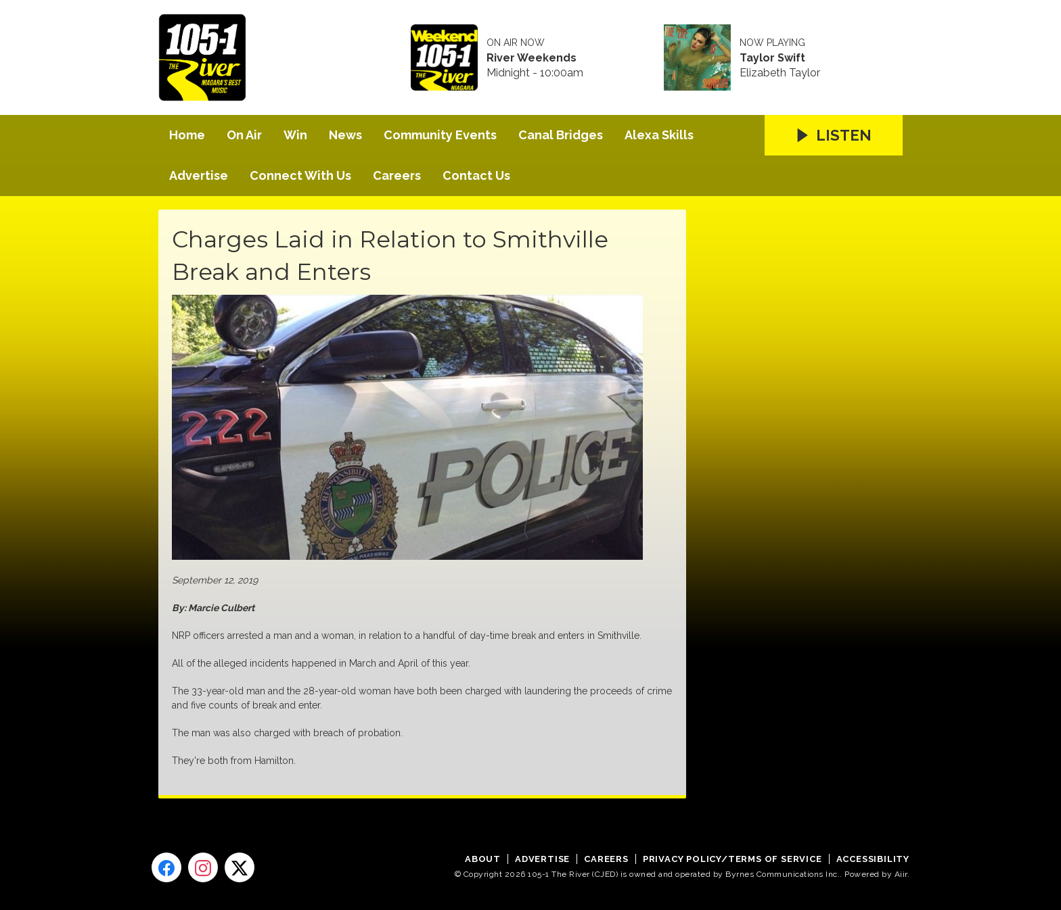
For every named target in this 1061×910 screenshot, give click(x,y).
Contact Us (476, 175)
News (345, 135)
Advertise (198, 175)
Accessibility (872, 859)
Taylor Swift (772, 58)
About (483, 859)
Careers (397, 175)
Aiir (901, 874)
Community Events (440, 135)
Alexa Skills (659, 135)
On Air (244, 135)
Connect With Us (300, 175)
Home (187, 135)
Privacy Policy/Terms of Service (732, 859)
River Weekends (532, 58)
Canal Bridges (560, 135)
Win (295, 135)
